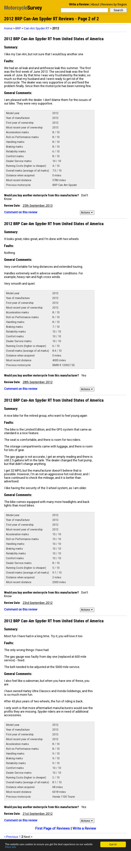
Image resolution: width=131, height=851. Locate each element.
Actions (87, 212)
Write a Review (79, 4)
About (95, 4)
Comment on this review (20, 212)
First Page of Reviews (52, 828)
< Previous (11, 837)
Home (8, 28)
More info (11, 847)
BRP (18, 28)
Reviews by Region (114, 4)
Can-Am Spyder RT (36, 28)
